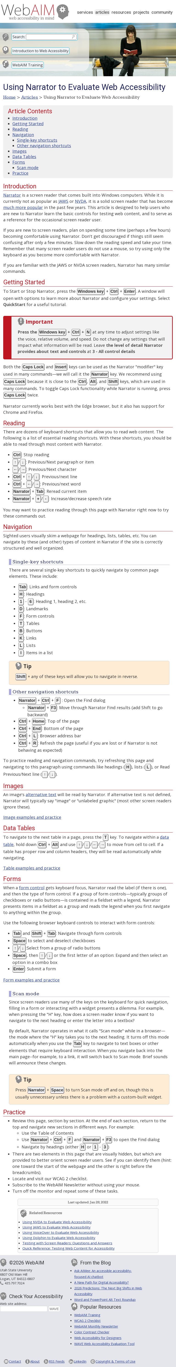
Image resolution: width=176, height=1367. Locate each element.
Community (162, 12)
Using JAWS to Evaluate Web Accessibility (56, 1227)
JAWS (63, 201)
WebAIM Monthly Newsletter (96, 1326)
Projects (141, 12)
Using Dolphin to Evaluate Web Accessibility (58, 1237)
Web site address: (13, 1304)
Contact (15, 1361)
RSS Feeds (57, 1361)
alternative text (41, 794)
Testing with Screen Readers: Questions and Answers (67, 1243)
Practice (20, 173)
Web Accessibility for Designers (97, 1338)
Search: (19, 36)
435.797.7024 (14, 1283)
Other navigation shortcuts (44, 145)
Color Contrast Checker (91, 1332)
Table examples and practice (31, 868)
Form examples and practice (31, 980)
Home (9, 97)
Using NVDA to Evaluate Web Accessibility (57, 1222)
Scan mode (27, 167)
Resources (121, 12)
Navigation (23, 134)
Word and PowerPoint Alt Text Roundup (105, 1299)
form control (31, 887)
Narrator (12, 195)
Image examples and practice (32, 817)
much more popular (23, 207)
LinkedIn (80, 1361)
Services (85, 12)
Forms (18, 162)
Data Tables (24, 156)
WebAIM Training (27, 65)
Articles (102, 12)
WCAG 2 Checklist (87, 1320)
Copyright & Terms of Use (115, 1361)
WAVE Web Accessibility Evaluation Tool (104, 1344)
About (35, 1361)
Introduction (24, 118)
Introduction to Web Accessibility (40, 50)
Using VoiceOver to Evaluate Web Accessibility (60, 1232)
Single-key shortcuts (37, 140)
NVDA (80, 201)
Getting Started (28, 123)
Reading (20, 129)
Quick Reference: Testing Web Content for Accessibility (68, 1248)
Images (19, 151)
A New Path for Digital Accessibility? (101, 1282)
